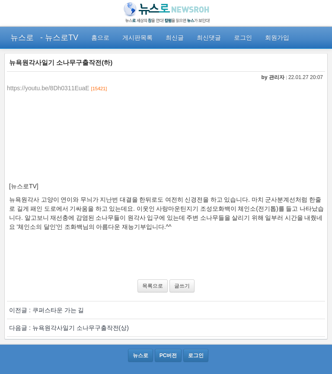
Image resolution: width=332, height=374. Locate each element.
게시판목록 (137, 37)
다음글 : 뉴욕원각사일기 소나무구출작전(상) (69, 327)
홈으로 (100, 37)
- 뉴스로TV (59, 37)
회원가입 (277, 37)
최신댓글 (209, 37)
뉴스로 (22, 37)
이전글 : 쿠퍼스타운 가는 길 (46, 310)
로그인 (243, 37)
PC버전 (168, 355)
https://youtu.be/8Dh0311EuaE (48, 88)
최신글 (175, 37)
